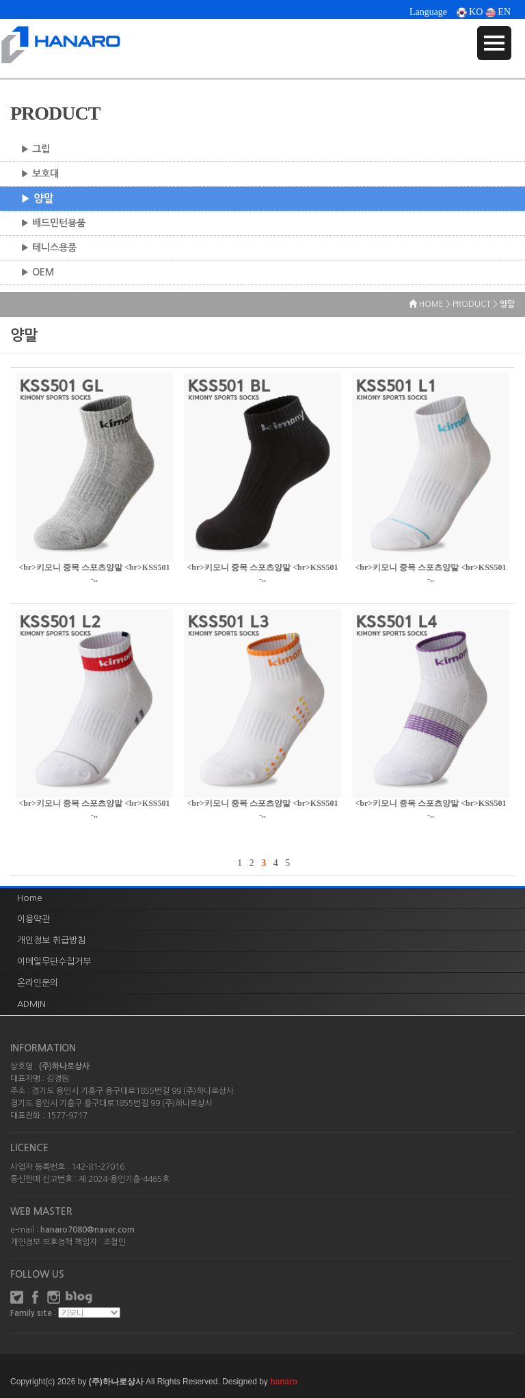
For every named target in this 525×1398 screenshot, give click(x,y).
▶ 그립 (35, 149)
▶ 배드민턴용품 (53, 223)
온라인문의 (37, 982)
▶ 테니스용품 (49, 247)
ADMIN (31, 1003)
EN (498, 12)
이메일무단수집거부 (54, 961)
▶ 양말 (37, 198)
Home (29, 897)
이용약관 (33, 919)
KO (470, 12)
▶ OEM (37, 272)
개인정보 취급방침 (51, 940)
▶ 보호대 (40, 173)
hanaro (283, 1381)
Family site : (33, 1313)
